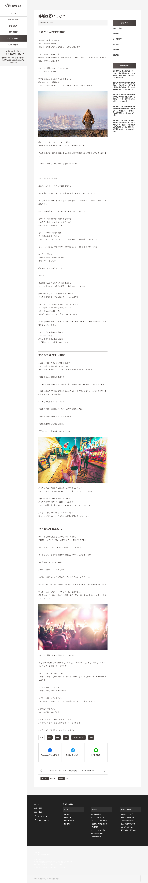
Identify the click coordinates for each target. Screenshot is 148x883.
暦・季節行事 (117, 39)
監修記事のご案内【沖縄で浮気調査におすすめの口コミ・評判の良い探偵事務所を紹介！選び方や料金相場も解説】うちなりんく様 (124, 86)
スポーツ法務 (117, 28)
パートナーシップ (78, 737)
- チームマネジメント (127, 817)
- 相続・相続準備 (68, 821)
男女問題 (73, 771)
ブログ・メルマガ (13, 38)
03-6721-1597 (15, 54)
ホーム (13, 13)
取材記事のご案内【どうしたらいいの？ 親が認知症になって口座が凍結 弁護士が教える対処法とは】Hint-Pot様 (124, 74)
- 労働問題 (94, 827)
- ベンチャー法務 (97, 833)
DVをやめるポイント (87, 770)
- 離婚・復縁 (67, 817)
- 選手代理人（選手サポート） (130, 830)
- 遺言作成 (66, 824)
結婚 (91, 737)
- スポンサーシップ (126, 814)
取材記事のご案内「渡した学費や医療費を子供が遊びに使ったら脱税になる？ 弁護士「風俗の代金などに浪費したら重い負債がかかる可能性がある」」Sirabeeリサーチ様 (124, 126)
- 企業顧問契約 (96, 814)
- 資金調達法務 (96, 836)
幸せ (49, 737)
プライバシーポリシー (42, 820)
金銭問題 (116, 55)
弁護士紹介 (13, 26)
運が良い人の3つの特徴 (58, 770)
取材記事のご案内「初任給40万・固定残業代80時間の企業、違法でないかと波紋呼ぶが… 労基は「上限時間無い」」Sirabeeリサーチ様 (124, 111)
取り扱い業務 (13, 19)
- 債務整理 (66, 814)
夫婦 (65, 737)
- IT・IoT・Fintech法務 (99, 821)
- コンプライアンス (97, 817)
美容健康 (116, 49)
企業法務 (116, 33)
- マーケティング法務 (98, 830)
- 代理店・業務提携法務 (99, 824)
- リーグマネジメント (127, 821)
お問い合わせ (13, 45)
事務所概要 (13, 32)
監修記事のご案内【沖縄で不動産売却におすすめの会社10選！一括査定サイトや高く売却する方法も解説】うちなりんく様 (124, 98)
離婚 (57, 737)
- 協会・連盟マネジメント (128, 824)
